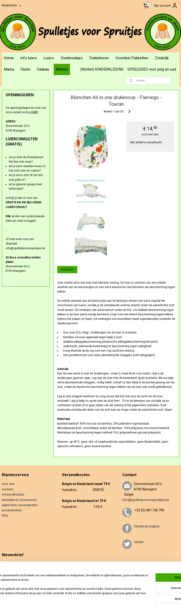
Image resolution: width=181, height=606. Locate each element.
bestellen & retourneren (19, 500)
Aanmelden (13, 579)
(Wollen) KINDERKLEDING (101, 69)
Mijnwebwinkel (157, 597)
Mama (9, 69)
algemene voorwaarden (19, 505)
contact (7, 489)
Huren (25, 69)
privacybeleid (11, 510)
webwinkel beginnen (117, 597)
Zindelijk (162, 58)
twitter (139, 542)
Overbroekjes (72, 58)
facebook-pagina (146, 526)
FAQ (5, 516)
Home (9, 58)
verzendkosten (13, 494)
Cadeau (43, 69)
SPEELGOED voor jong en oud (151, 69)
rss (100, 597)
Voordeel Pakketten (131, 58)
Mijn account (165, 5)
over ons (8, 484)
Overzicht (67, 269)
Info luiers (28, 58)
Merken (62, 69)
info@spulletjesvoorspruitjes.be (145, 500)
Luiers (49, 58)
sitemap (91, 597)
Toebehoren (99, 58)
